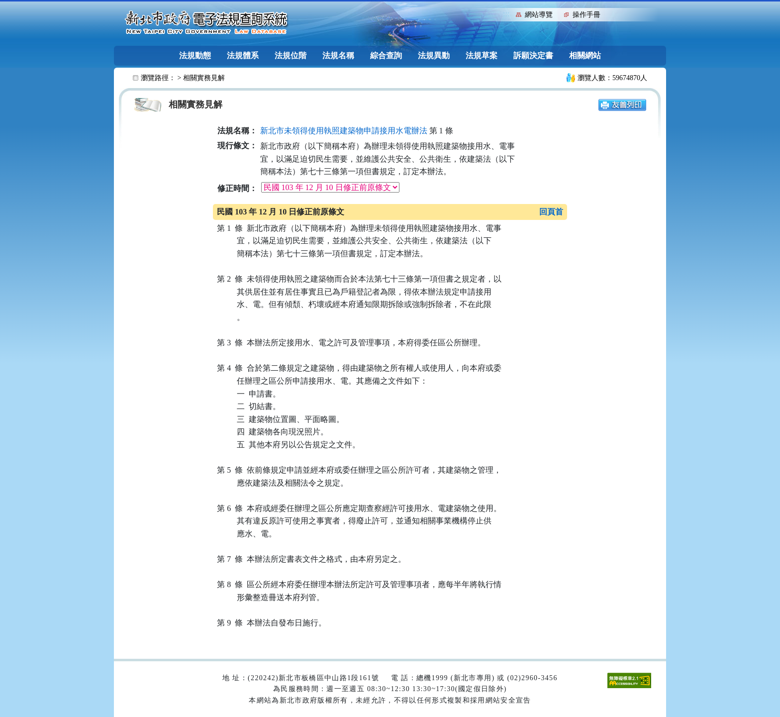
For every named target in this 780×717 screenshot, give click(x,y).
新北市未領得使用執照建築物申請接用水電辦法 (343, 130)
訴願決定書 (533, 55)
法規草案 (481, 55)
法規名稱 (338, 55)
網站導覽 (539, 14)
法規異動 (434, 55)
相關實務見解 (204, 78)
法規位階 (290, 55)
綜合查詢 (386, 55)
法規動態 (195, 55)
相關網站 (585, 55)
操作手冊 (586, 14)
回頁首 (551, 211)
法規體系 (243, 55)
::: (506, 13)
